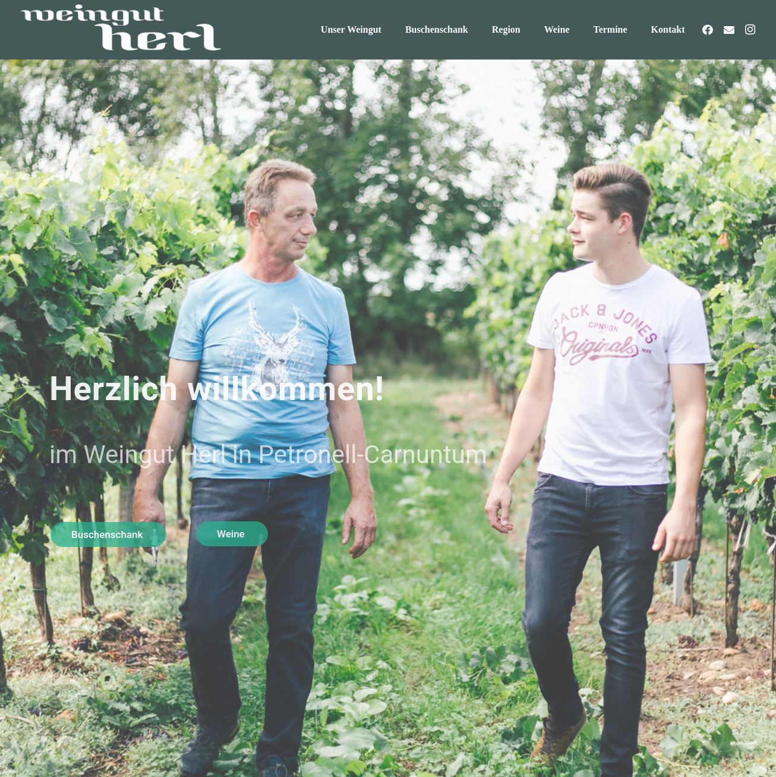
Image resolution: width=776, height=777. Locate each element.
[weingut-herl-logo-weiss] (119, 29)
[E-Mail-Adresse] (729, 29)
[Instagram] (750, 29)
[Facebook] (707, 29)
